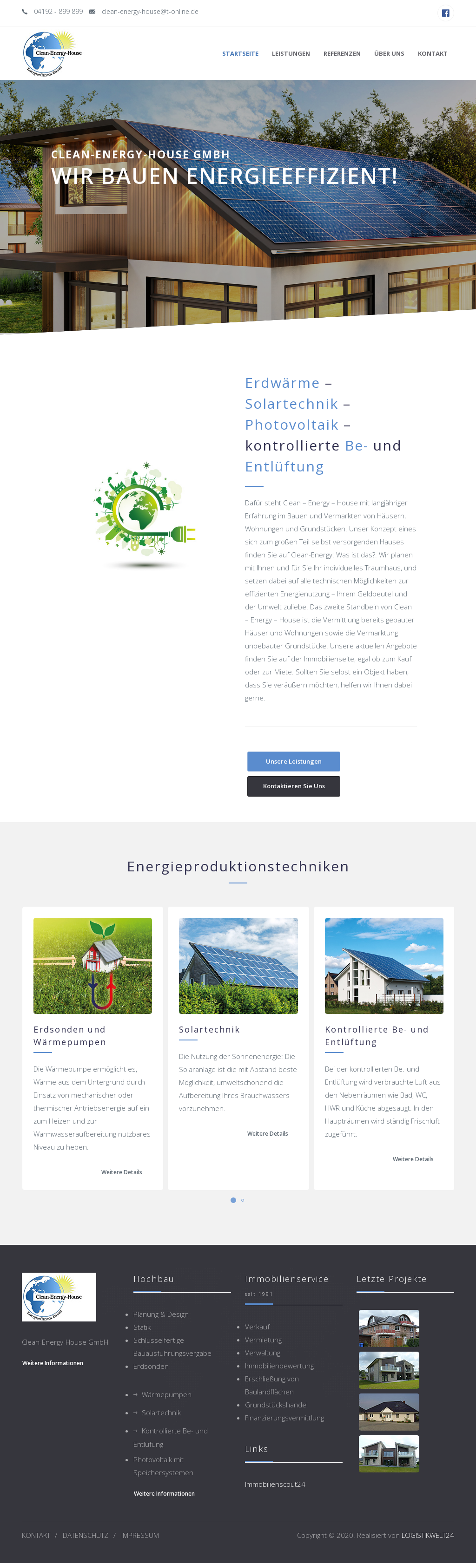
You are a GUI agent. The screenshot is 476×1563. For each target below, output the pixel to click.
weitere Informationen (52, 1363)
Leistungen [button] (291, 53)
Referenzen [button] (342, 53)
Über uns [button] (389, 53)
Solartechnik (161, 1412)
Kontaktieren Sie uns (294, 786)
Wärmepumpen (167, 1394)
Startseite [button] (240, 53)
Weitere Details (121, 1172)
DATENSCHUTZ (85, 1535)
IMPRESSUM (140, 1535)
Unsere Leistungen (294, 761)
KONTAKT (36, 1535)
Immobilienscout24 (275, 1484)
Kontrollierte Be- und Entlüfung (170, 1437)
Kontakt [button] (433, 53)
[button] (233, 1200)
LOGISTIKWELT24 (428, 1535)
